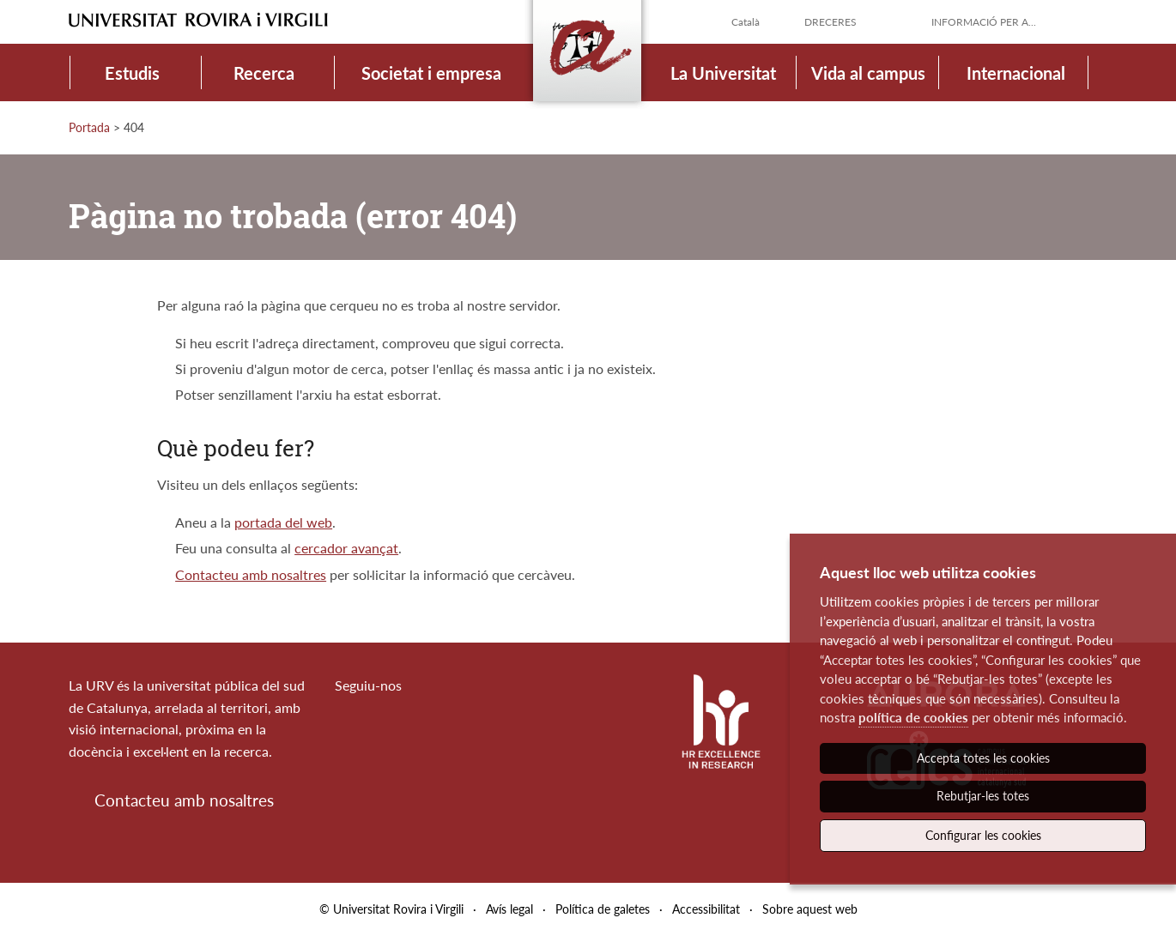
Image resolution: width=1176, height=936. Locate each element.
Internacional (1016, 73)
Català (745, 21)
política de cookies (913, 717)
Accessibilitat (706, 909)
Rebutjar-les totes (983, 795)
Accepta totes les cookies (983, 758)
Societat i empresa (431, 73)
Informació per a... (983, 21)
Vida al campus (868, 73)
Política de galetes (602, 909)
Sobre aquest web (810, 909)
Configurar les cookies (983, 835)
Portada (89, 127)
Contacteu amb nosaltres (250, 574)
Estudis (132, 73)
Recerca (263, 73)
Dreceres (830, 21)
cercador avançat (346, 548)
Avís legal (509, 909)
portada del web (283, 522)
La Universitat (723, 73)
